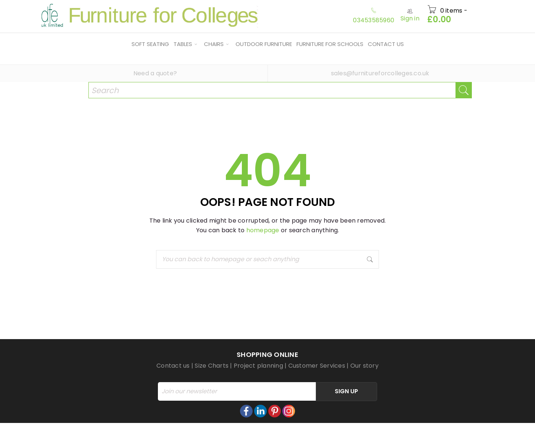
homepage (262, 230)
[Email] (237, 391)
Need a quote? (155, 73)
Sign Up (346, 391)
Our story (364, 365)
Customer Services (316, 365)
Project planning (258, 365)
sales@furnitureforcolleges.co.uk (380, 73)
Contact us (173, 365)
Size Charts (211, 365)
